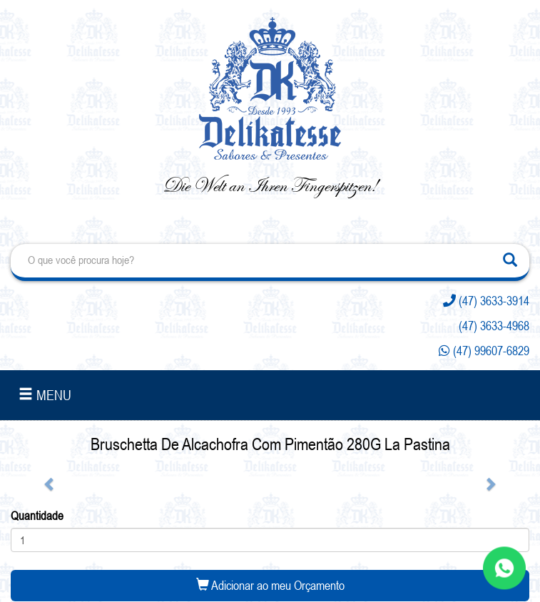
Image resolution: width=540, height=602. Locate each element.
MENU (45, 395)
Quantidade (37, 516)
